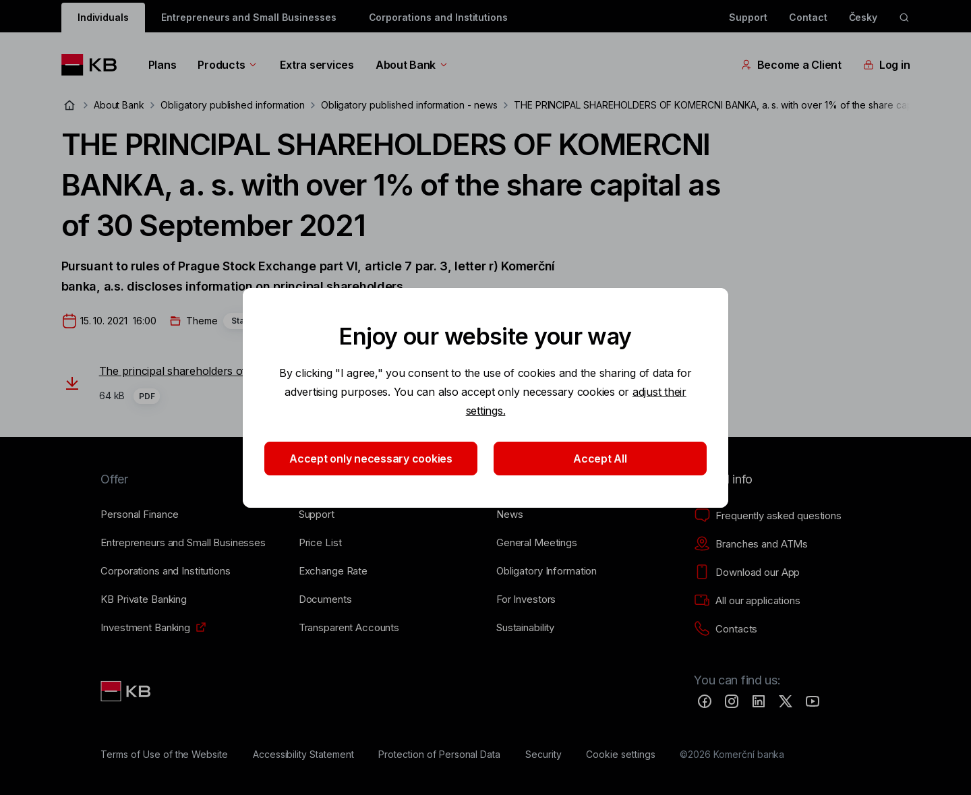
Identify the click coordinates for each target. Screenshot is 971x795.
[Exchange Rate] (333, 571)
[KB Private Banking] (143, 599)
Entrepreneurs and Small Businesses (248, 17)
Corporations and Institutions (438, 17)
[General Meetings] (536, 543)
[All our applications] (747, 601)
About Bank (412, 64)
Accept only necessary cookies (370, 458)
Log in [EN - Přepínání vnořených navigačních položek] (886, 64)
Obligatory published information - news (409, 105)
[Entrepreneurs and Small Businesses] (183, 543)
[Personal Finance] (139, 514)
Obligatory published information (232, 105)
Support (748, 17)
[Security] (543, 754)
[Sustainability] (525, 628)
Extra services (316, 64)
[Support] (316, 514)
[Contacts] (725, 629)
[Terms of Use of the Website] (164, 754)
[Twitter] (785, 701)
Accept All (599, 458)
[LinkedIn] (758, 701)
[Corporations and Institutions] (165, 571)
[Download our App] (747, 572)
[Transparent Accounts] (349, 628)
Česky (863, 17)
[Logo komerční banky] (94, 65)
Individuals (103, 17)
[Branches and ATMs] (751, 544)
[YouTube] (812, 701)
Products (228, 64)
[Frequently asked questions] (768, 516)
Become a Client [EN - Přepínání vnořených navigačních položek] (791, 64)
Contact (808, 17)
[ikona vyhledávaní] (904, 17)
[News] (509, 514)
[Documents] (325, 599)
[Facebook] (704, 701)
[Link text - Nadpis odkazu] (126, 691)
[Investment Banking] (145, 628)
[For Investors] (526, 599)
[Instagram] (731, 701)
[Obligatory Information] (546, 571)
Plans (162, 64)
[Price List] (320, 543)
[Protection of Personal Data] (439, 754)
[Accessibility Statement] (303, 754)
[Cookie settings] (620, 754)
